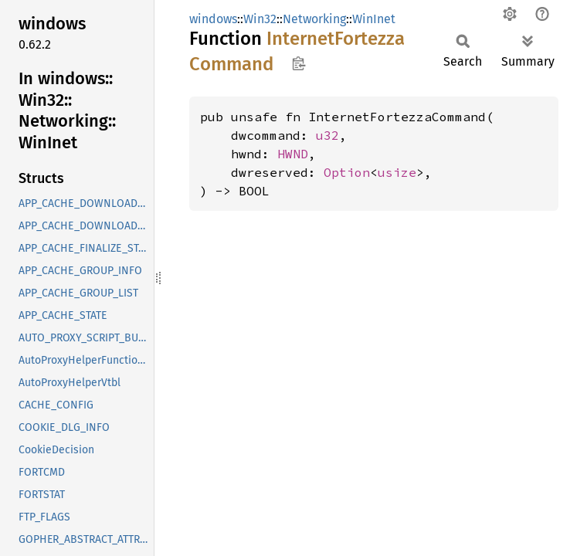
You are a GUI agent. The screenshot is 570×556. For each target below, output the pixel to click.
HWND (292, 153)
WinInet (373, 19)
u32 (327, 135)
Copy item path (298, 63)
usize (397, 172)
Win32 (260, 19)
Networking (314, 19)
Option (347, 172)
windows (213, 19)
